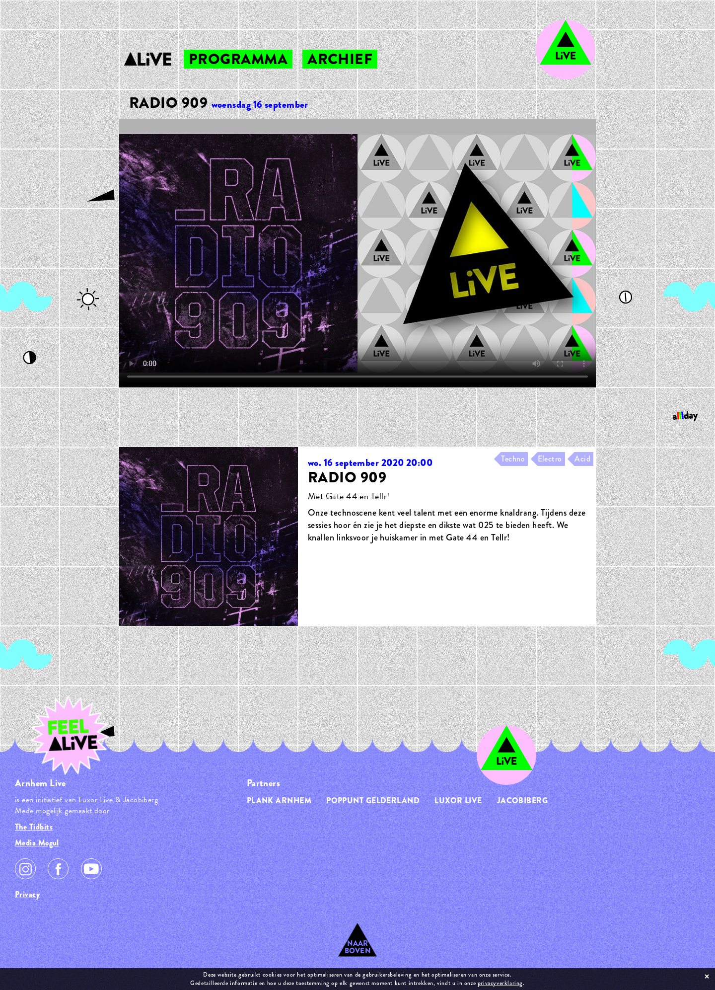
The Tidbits (34, 827)
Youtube (91, 868)
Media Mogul (37, 842)
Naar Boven (358, 947)
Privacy (27, 894)
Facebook (58, 868)
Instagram (25, 868)
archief (339, 59)
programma (238, 59)
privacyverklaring (500, 983)
